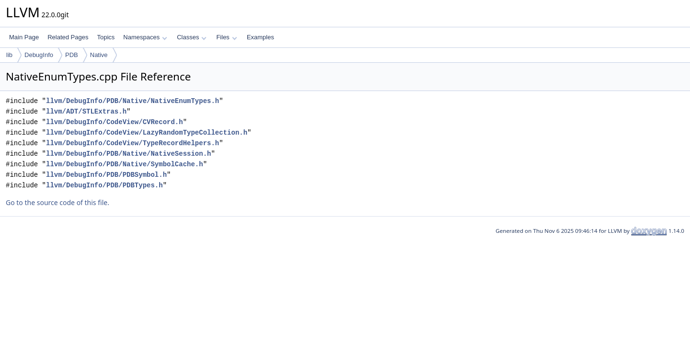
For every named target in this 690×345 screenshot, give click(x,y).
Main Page (24, 37)
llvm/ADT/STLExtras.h (86, 111)
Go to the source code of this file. (57, 202)
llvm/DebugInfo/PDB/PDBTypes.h (104, 185)
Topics (106, 37)
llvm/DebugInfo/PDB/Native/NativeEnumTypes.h (132, 100)
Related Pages (67, 37)
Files (226, 37)
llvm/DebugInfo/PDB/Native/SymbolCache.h (124, 164)
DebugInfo (38, 54)
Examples (260, 37)
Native (99, 54)
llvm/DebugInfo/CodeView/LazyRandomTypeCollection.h (146, 132)
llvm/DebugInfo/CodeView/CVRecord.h (114, 121)
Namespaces (145, 37)
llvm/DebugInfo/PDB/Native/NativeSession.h (128, 153)
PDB (71, 54)
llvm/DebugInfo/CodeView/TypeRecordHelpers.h (132, 143)
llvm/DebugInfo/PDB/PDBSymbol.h (106, 174)
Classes (192, 37)
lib (9, 54)
